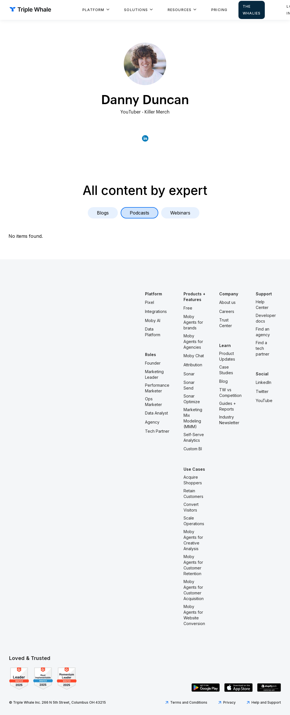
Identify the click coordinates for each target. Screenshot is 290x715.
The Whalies (252, 9)
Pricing (219, 10)
